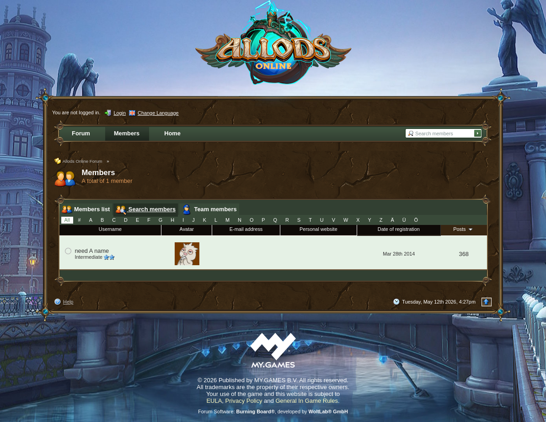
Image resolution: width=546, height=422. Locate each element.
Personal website (318, 229)
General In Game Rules (306, 400)
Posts (463, 229)
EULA (214, 400)
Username (110, 229)
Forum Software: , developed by (273, 411)
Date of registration (399, 229)
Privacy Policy (243, 400)
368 (464, 254)
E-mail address (246, 229)
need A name (92, 250)
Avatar (187, 229)
